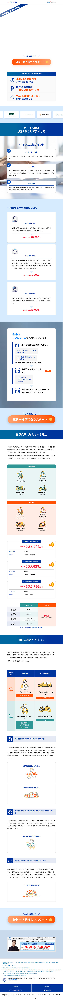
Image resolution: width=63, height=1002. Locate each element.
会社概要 (16, 986)
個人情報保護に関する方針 (15, 990)
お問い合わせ (47, 986)
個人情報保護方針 (13, 979)
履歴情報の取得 (47, 990)
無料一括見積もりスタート (30, 62)
